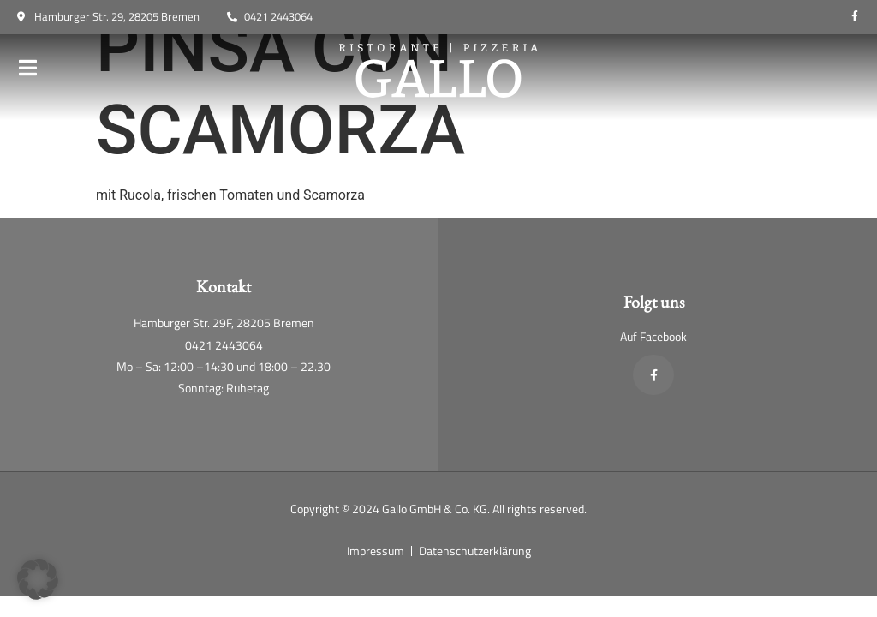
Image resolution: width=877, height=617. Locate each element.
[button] (37, 579)
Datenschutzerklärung (475, 551)
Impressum (375, 551)
